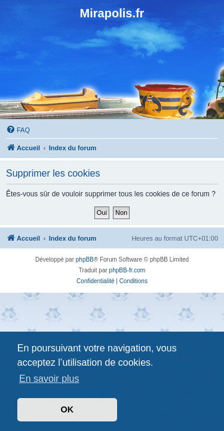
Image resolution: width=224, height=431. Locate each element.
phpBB (85, 259)
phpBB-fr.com (127, 270)
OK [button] (67, 409)
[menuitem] (18, 130)
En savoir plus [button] (49, 379)
